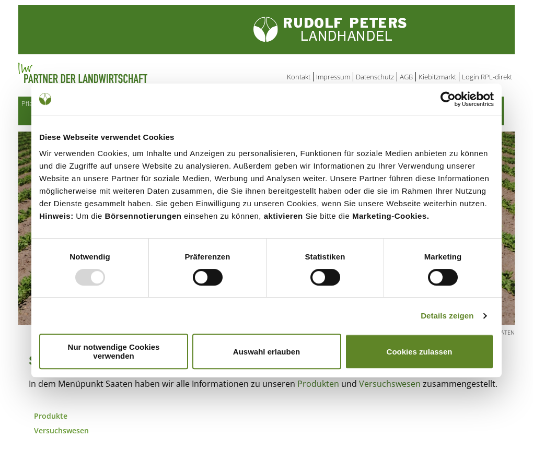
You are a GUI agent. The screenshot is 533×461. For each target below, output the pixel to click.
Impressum (333, 76)
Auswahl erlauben (266, 351)
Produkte (50, 418)
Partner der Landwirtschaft (124, 73)
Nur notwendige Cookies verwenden (114, 351)
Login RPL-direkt (487, 76)
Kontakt (298, 76)
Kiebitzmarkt (437, 76)
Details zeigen (447, 315)
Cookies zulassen (420, 351)
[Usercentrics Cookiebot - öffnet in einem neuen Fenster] (448, 99)
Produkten (318, 386)
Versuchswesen (390, 386)
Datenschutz (375, 76)
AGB (406, 76)
